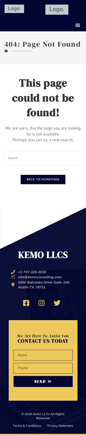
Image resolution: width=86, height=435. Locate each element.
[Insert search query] (43, 158)
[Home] (6, 51)
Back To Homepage (43, 179)
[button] (77, 25)
